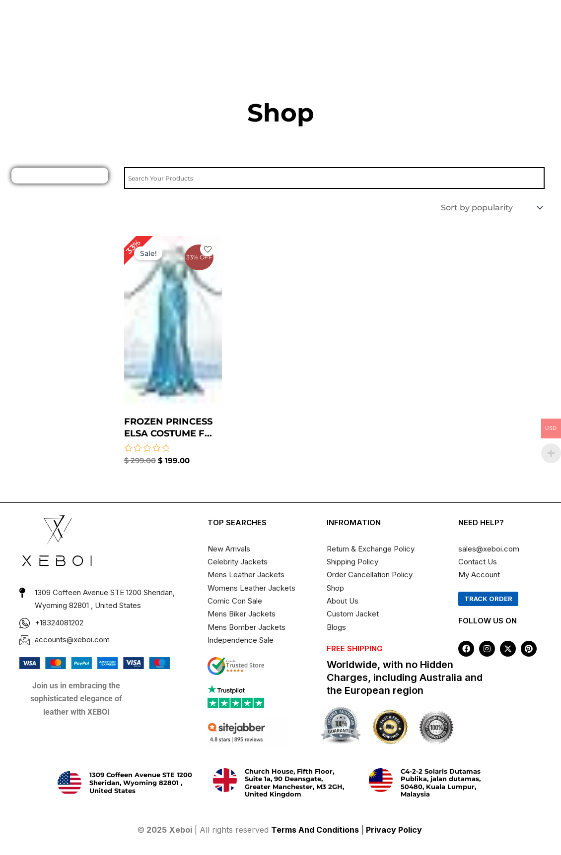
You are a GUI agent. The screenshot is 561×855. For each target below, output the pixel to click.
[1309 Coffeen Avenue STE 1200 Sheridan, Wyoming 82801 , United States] (69, 783)
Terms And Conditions (315, 830)
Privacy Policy (395, 830)
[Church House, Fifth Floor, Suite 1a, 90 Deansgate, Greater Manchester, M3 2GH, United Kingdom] (224, 780)
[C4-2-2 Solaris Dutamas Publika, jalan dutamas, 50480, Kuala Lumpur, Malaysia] (380, 780)
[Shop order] (491, 207)
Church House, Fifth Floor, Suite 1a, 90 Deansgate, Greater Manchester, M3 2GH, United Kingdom (294, 782)
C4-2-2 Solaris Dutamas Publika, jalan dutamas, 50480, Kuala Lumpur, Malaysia (441, 782)
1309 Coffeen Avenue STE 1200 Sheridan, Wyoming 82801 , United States (140, 782)
